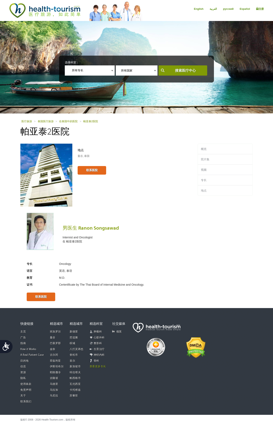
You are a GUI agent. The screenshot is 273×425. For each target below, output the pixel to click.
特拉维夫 (75, 372)
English (199, 8)
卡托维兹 (75, 390)
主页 (23, 331)
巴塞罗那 (55, 343)
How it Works (28, 349)
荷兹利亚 (55, 361)
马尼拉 (54, 395)
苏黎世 (74, 395)
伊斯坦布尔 (57, 366)
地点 (204, 190)
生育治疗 (99, 349)
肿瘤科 (98, 331)
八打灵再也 (77, 349)
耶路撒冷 (55, 372)
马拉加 (54, 390)
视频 (204, 169)
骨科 (96, 361)
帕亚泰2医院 (90, 121)
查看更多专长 (98, 366)
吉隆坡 (54, 378)
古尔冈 (54, 355)
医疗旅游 (26, 121)
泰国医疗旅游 (46, 121)
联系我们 (25, 401)
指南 (23, 343)
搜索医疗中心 (185, 71)
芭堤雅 (74, 337)
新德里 (74, 331)
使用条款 (25, 384)
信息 (23, 366)
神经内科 (99, 355)
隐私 (23, 378)
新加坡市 (75, 366)
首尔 (72, 361)
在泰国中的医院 (68, 121)
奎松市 (74, 355)
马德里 (54, 384)
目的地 (24, 361)
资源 (23, 372)
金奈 (52, 349)
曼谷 (52, 337)
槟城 (72, 343)
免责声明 (25, 390)
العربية (213, 8)
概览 (204, 149)
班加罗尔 (55, 331)
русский (228, 8)
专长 (204, 180)
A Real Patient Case (32, 355)
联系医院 (92, 170)
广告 (23, 337)
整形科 (98, 343)
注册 (260, 8)
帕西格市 (75, 378)
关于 (23, 395)
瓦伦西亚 (75, 384)
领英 (117, 331)
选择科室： (72, 62)
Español (245, 8)
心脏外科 (99, 337)
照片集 (205, 159)
